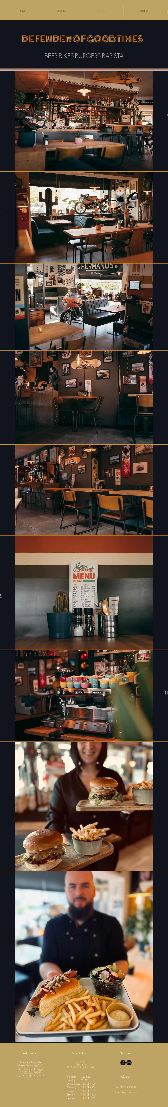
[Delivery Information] (126, 1087)
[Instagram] (129, 1062)
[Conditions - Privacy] (126, 1092)
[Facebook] (123, 1062)
